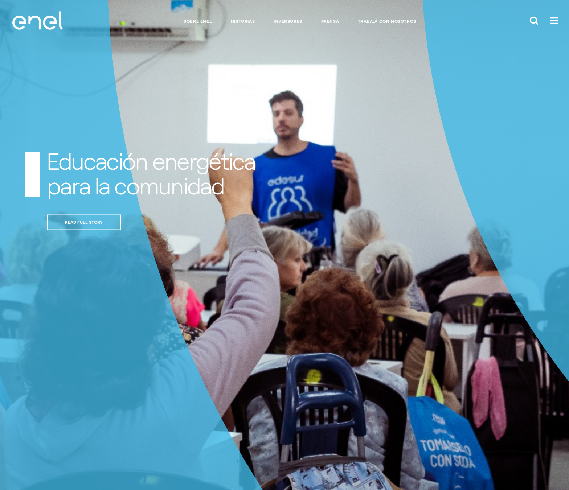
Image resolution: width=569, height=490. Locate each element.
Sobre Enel (198, 21)
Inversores (288, 21)
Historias (243, 21)
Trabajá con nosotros (387, 21)
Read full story (84, 222)
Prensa (330, 21)
